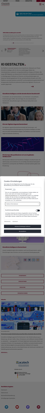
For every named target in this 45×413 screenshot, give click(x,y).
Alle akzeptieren (22, 231)
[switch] (38, 210)
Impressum (15, 221)
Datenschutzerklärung (11, 195)
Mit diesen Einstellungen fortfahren (22, 226)
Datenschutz (7, 221)
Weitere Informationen (12, 204)
